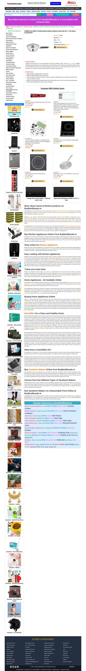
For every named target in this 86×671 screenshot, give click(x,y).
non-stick (71, 384)
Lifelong (69, 397)
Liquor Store (28, 655)
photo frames (72, 220)
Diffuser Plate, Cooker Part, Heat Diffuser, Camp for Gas (66, 173)
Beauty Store (9, 657)
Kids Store (46, 657)
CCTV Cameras (10, 653)
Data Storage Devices (30, 643)
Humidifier (29, 313)
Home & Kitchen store (63, 211)
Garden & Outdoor (70, 8)
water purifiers (77, 282)
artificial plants (31, 221)
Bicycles (8, 649)
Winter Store (65, 655)
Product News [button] (55, 3)
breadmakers (68, 258)
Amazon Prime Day (48, 661)
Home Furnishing (43, 8)
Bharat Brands (20, 669)
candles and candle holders (61, 220)
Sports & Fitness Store (30, 659)
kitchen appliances (43, 212)
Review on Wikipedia (67, 661)
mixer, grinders (41, 218)
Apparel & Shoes (10, 647)
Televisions (65, 645)
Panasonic (30, 227)
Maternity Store (10, 655)
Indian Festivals (28, 657)
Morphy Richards (76, 226)
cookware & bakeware (53, 212)
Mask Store (65, 651)
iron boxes (38, 293)
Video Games (9, 663)
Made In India (47, 655)
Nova (66, 397)
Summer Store (66, 657)
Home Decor (51, 8)
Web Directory (56, 669)
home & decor (76, 212)
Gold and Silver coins (29, 649)
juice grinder (47, 271)
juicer (36, 218)
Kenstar (26, 227)
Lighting (77, 8)
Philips (66, 226)
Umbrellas (65, 653)
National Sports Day (11, 643)
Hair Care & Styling (11, 661)
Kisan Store (46, 659)
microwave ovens (28, 218)
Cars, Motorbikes (10, 651)
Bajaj (35, 227)
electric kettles (52, 259)
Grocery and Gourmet (29, 651)
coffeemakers (62, 273)
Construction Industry (46, 669)
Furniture (35, 8)
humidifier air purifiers (38, 326)
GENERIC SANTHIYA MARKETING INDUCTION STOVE (38, 102)
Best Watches (36, 669)
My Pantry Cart (28, 669)
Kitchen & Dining (28, 8)
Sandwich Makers (37, 369)
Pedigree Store (28, 663)
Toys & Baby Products (67, 647)
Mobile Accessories (48, 651)
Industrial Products (48, 647)
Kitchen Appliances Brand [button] (63, 14)
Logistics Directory (65, 669)
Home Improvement (60, 8)
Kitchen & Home (10, 8)
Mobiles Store (28, 653)
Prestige (70, 226)
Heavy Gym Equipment (49, 645)
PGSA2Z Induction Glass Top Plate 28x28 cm (35, 173)
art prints (48, 220)
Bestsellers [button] (75, 14)
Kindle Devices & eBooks (49, 649)
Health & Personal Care (49, 643)
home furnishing (67, 212)
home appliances (34, 212)
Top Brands (46, 663)
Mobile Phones (66, 643)
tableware (60, 212)
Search (39, 14)
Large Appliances (19, 8)
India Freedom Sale (11, 645)
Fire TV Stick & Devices (30, 645)
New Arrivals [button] (50, 14)
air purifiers (70, 282)
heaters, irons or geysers (30, 284)
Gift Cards (27, 647)
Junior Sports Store (11, 659)
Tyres (64, 649)
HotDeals (65, 659)
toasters (78, 217)
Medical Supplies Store (49, 653)
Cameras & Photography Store (31, 661)
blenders (62, 258)
